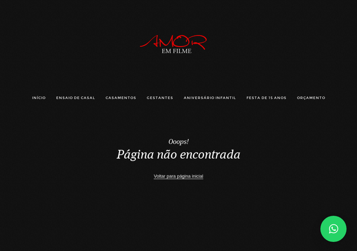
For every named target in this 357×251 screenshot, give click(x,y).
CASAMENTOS (121, 98)
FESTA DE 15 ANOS (266, 98)
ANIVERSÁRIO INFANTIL (210, 98)
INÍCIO (39, 98)
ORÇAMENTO (311, 98)
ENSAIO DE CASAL (75, 98)
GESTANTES (160, 98)
